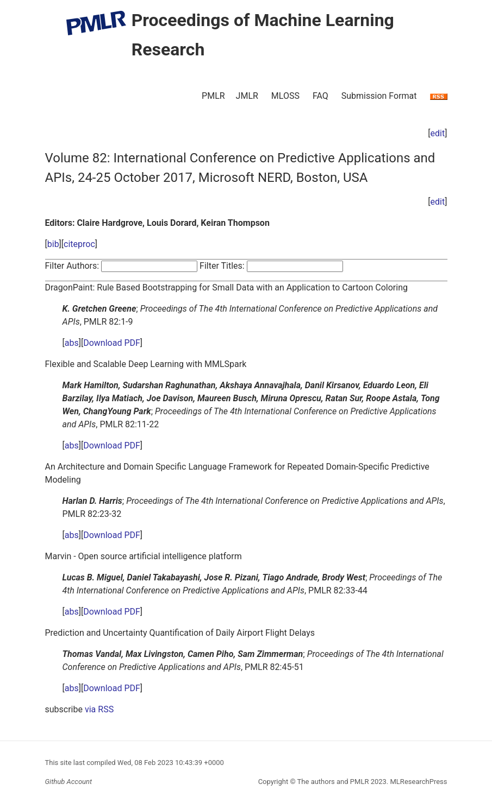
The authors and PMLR (333, 781)
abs (72, 343)
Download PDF (111, 343)
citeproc (79, 244)
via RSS (99, 709)
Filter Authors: (72, 266)
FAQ (320, 96)
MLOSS (285, 96)
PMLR (213, 96)
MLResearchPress (417, 781)
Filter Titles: (222, 266)
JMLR (247, 96)
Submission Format (379, 96)
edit (438, 133)
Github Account (68, 781)
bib (53, 244)
